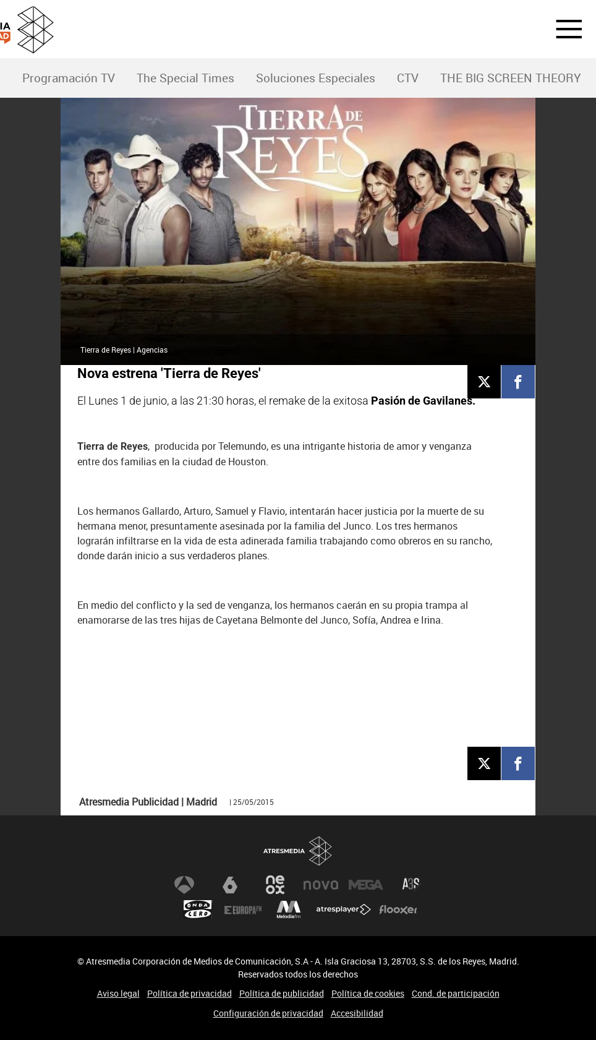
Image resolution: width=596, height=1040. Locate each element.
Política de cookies (367, 993)
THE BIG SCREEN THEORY (510, 78)
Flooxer (398, 909)
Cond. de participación (456, 993)
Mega (366, 884)
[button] (561, 29)
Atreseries (411, 884)
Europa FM (243, 909)
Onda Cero (197, 909)
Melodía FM (288, 909)
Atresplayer (344, 909)
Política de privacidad (189, 993)
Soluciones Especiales (315, 78)
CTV (408, 78)
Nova (320, 884)
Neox (275, 884)
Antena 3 (184, 884)
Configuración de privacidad (268, 1013)
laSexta (230, 884)
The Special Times (185, 78)
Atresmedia (298, 851)
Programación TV (68, 78)
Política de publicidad (281, 993)
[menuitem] (68, 78)
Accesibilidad (357, 1013)
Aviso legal (118, 993)
